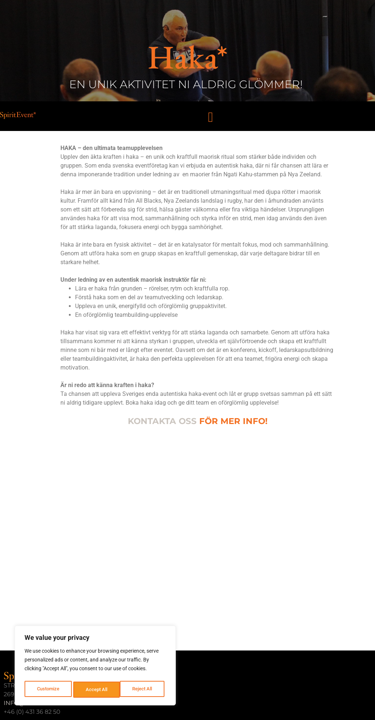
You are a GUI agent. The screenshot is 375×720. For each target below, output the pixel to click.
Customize (48, 690)
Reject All (96, 690)
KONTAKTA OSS (162, 421)
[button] (211, 116)
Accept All (143, 690)
